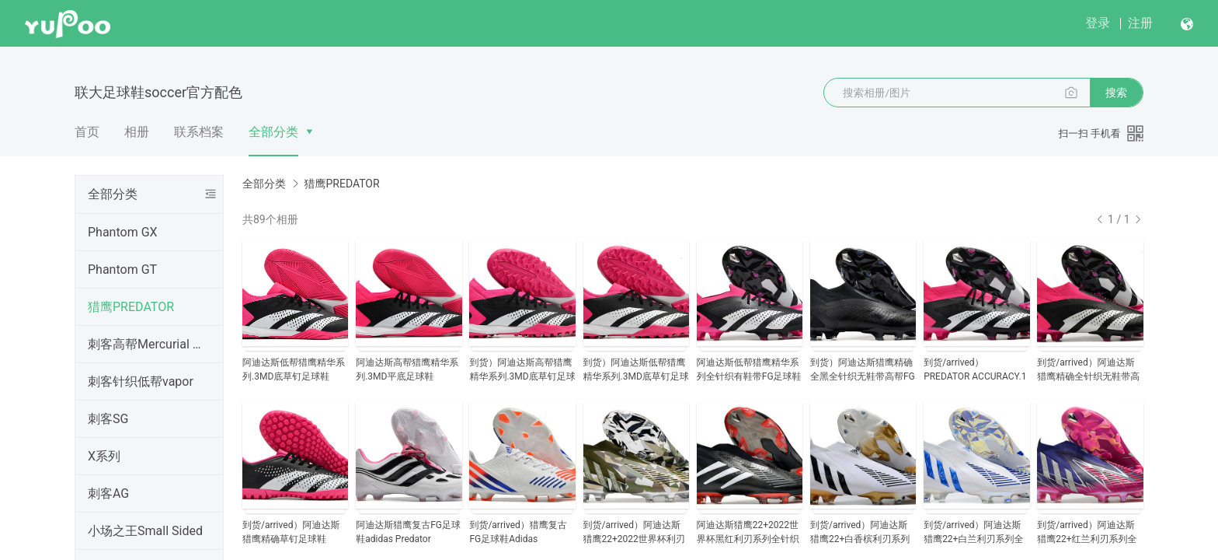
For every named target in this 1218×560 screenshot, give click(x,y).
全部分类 (273, 131)
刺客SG (108, 418)
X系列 (104, 456)
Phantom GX (123, 232)
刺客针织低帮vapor (140, 381)
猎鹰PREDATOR (131, 306)
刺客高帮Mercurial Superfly (146, 344)
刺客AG (108, 493)
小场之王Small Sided (145, 530)
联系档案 (199, 131)
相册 (136, 131)
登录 (1097, 23)
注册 (1140, 23)
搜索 (1116, 92)
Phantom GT (122, 269)
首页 (87, 131)
